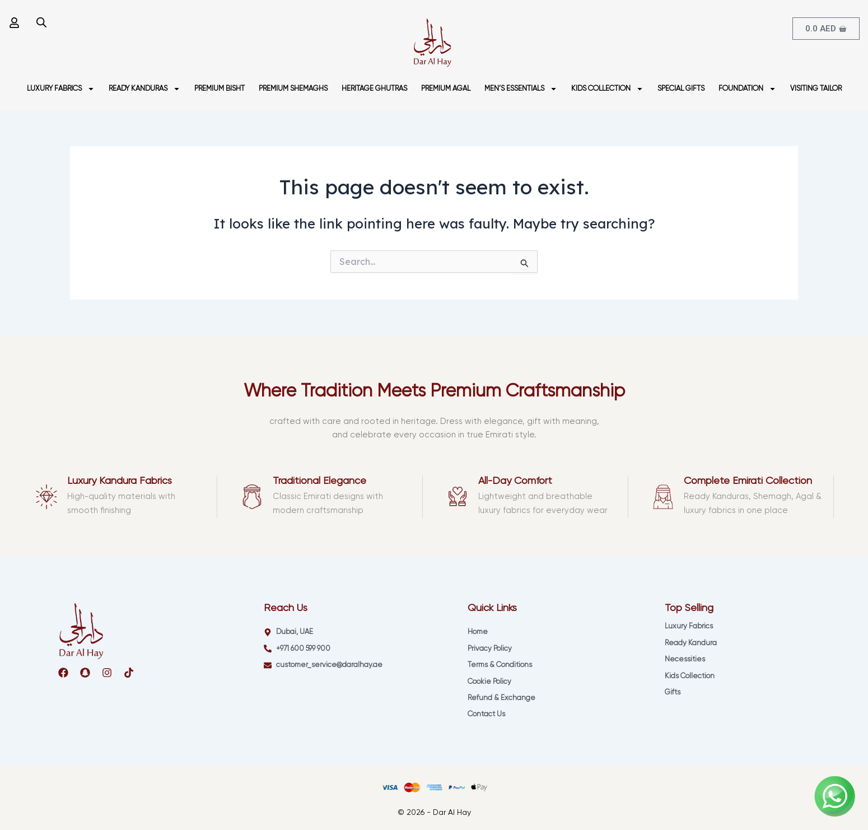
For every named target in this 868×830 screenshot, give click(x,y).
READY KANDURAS (144, 89)
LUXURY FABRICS (61, 89)
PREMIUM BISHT (219, 88)
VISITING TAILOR (816, 88)
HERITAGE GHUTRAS (374, 88)
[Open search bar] (41, 22)
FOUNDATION (747, 89)
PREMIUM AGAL (445, 88)
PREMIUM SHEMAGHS (293, 88)
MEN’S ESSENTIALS (520, 89)
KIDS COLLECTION (607, 89)
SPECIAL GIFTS (680, 88)
